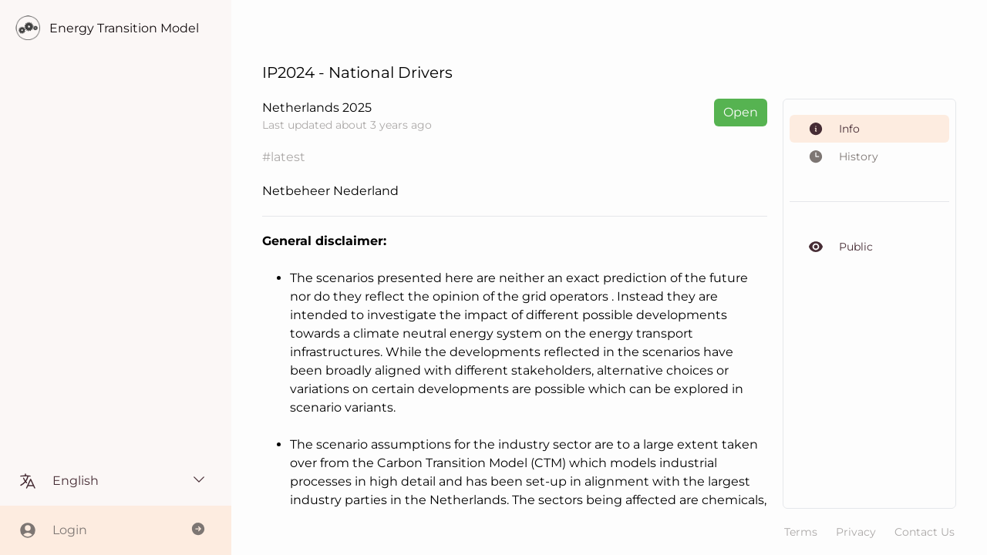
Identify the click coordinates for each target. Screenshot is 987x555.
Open (740, 112)
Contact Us (924, 532)
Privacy (856, 532)
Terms (800, 532)
